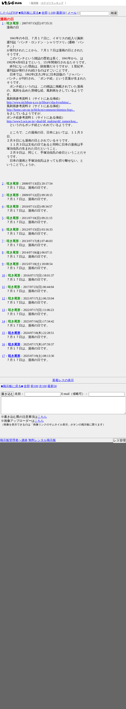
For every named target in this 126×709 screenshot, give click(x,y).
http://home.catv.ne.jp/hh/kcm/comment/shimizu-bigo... (41, 109)
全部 (44, 12)
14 (3, 321)
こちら (42, 416)
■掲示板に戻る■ (30, 12)
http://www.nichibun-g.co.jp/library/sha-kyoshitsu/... (39, 102)
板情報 (34, 3)
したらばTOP (9, 12)
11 (3, 287)
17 (3, 355)
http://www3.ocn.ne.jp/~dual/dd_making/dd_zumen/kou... (42, 121)
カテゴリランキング (52, 3)
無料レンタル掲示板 (42, 440)
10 (3, 275)
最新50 (60, 12)
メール (72, 12)
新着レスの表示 (63, 380)
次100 (43, 386)
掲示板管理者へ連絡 (14, 440)
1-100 (51, 12)
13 (3, 310)
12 (3, 298)
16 (3, 344)
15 (3, 332)
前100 (34, 386)
